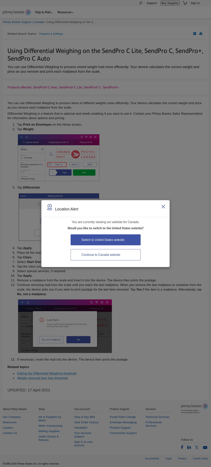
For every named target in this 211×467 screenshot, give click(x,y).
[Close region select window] (163, 206)
